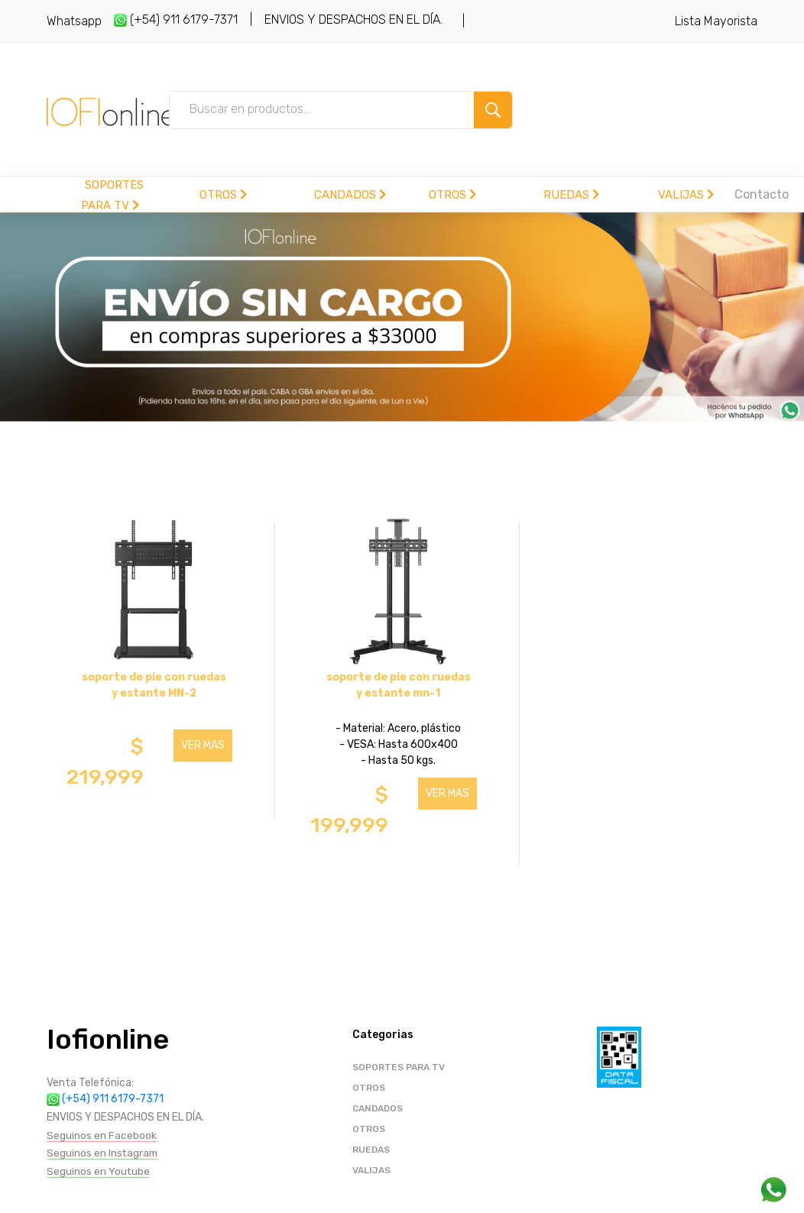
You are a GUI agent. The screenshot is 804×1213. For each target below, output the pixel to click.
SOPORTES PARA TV (398, 1067)
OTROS (223, 195)
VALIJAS (686, 195)
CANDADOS (350, 195)
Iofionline (108, 1039)
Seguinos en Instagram (103, 1153)
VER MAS (203, 745)
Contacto (761, 194)
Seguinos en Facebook (102, 1135)
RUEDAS (571, 195)
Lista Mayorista (716, 21)
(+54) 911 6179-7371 (176, 19)
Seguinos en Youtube (99, 1171)
